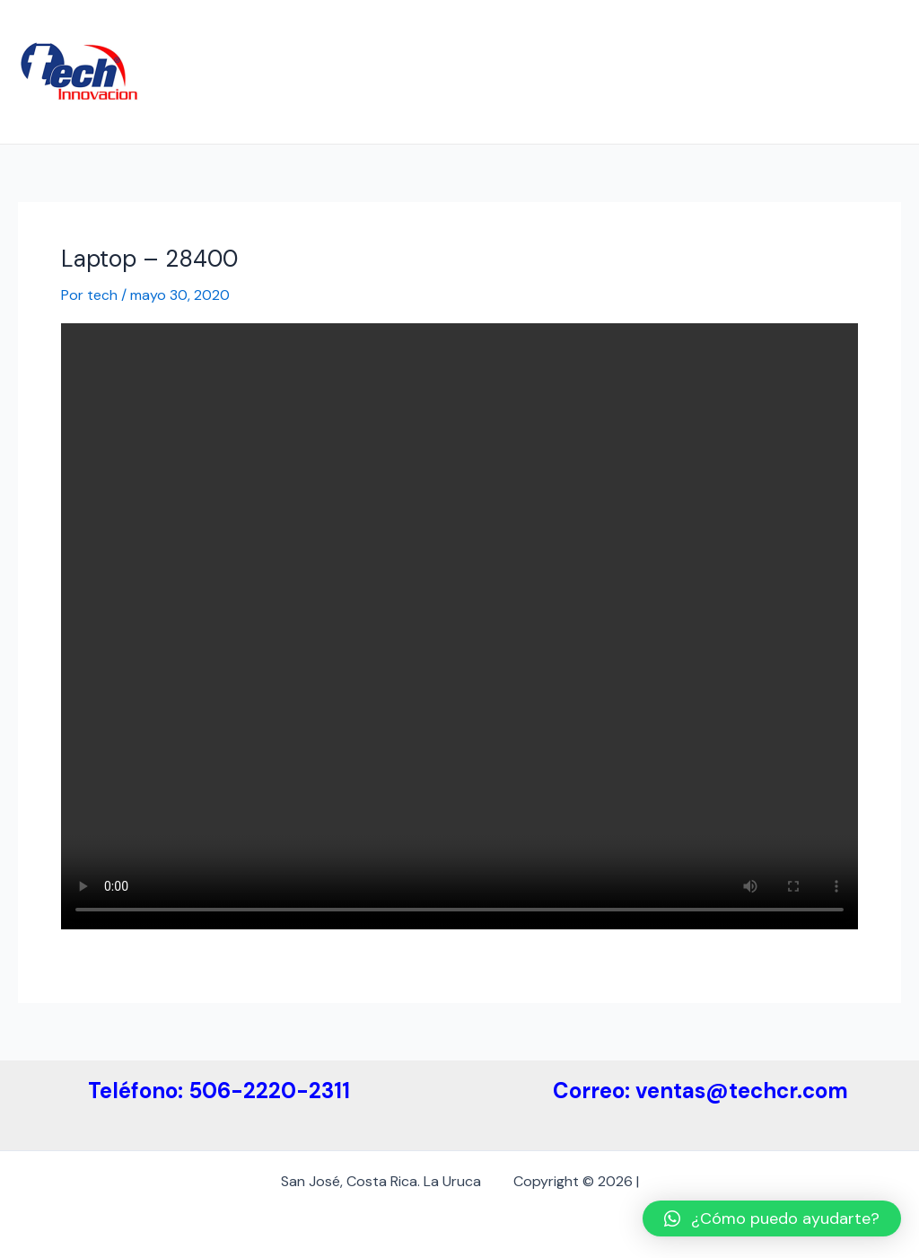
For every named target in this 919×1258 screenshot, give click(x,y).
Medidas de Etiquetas (611, 35)
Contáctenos (231, 107)
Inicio (203, 35)
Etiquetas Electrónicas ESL (423, 35)
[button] (772, 1218)
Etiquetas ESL (757, 35)
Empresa (277, 35)
